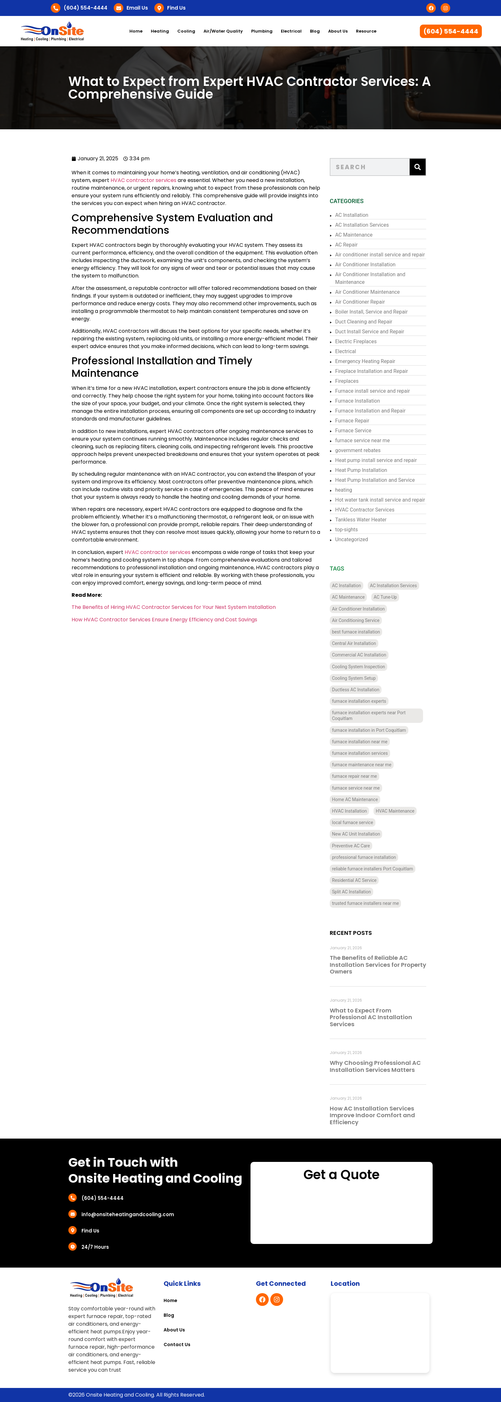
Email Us (137, 7)
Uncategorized (360, 539)
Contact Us (177, 1344)
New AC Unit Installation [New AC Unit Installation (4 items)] (365, 834)
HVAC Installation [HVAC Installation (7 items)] (358, 811)
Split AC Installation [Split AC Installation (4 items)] (360, 891)
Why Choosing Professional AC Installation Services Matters (384, 1066)
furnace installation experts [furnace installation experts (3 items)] (368, 701)
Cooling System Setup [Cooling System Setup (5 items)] (363, 678)
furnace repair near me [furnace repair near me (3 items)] (363, 776)
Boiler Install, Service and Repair (380, 312)
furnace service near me (371, 440)
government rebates (366, 450)
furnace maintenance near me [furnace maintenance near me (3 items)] (370, 764)
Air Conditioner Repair (369, 302)
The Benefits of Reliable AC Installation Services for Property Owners (387, 964)
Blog (315, 31)
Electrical (291, 31)
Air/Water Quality (223, 31)
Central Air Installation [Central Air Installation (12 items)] (363, 643)
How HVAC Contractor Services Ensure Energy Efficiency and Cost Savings (143, 619)
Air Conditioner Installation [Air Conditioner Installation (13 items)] (367, 608)
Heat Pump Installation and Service (384, 480)
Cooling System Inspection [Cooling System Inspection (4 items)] (367, 666)
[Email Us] (118, 8)
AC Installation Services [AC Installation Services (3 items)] (402, 585)
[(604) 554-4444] (55, 8)
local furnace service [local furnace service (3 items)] (361, 822)
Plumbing (262, 31)
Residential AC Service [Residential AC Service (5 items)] (363, 880)
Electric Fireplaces (365, 341)
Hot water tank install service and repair (389, 500)
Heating (160, 31)
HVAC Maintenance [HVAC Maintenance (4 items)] (404, 811)
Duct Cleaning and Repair (372, 322)
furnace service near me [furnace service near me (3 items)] (365, 788)
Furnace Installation (366, 401)
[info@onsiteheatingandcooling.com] (72, 1214)
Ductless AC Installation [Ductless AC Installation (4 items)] (364, 689)
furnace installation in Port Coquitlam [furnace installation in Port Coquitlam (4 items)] (378, 730)
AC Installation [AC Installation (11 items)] (355, 585)
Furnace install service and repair (381, 391)
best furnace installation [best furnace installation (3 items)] (365, 631)
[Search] (427, 167)
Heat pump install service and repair (385, 460)
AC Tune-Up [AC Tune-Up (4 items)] (394, 597)
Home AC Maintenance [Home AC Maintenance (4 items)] (364, 799)
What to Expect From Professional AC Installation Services (380, 1017)
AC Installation (360, 215)
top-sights (355, 530)
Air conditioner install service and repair (389, 255)
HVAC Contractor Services (373, 510)
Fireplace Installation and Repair (380, 371)
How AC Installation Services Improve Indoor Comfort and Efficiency (381, 1115)
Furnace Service (362, 431)
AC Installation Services (371, 225)
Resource (366, 31)
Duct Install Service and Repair (378, 332)
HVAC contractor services (122, 180)
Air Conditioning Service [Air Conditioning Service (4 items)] (365, 620)
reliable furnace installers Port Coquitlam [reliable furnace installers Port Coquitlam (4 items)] (381, 868)
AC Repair (355, 245)
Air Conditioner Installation (374, 264)
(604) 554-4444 (85, 7)
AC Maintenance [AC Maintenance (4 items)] (357, 597)
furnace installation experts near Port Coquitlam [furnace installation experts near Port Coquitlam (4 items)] (377, 715)
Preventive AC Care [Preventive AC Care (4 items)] (360, 845)
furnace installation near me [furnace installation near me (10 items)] (369, 741)
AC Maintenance (363, 235)
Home (136, 31)
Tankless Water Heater (370, 520)
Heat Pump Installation (370, 470)
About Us (338, 31)
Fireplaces (355, 381)
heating (352, 490)
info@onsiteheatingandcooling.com (127, 1214)
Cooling (186, 31)
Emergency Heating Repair (374, 361)
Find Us (176, 7)
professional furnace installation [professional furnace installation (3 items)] (373, 857)
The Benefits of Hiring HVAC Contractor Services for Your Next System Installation (152, 607)
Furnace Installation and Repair (379, 411)
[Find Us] (159, 8)
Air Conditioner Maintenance (376, 292)
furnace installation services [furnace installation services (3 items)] (369, 753)
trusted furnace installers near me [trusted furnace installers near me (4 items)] (374, 903)
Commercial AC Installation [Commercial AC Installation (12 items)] (368, 654)
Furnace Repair (361, 421)
